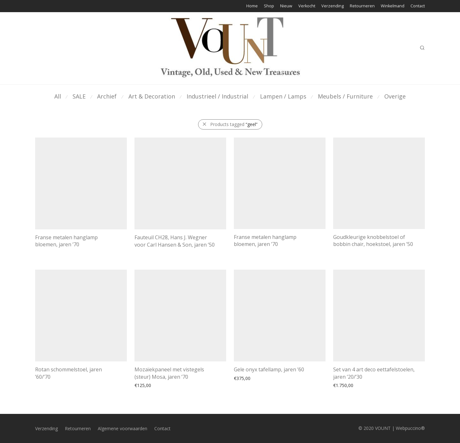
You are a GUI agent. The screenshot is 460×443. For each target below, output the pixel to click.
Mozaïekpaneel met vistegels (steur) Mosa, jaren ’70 (169, 373)
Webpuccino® (410, 428)
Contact (417, 6)
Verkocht (306, 6)
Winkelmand (392, 6)
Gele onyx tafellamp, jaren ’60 (269, 369)
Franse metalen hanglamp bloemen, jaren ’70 (66, 241)
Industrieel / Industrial (217, 96)
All (57, 96)
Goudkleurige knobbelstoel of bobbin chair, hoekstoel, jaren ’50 (373, 240)
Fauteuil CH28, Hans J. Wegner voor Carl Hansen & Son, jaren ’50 (174, 241)
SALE (79, 96)
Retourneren (362, 6)
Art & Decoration (151, 96)
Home (252, 6)
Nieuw (286, 6)
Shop (269, 6)
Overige (395, 96)
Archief (107, 96)
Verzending (332, 6)
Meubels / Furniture (345, 96)
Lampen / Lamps (283, 96)
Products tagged (233, 124)
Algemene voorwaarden (122, 428)
